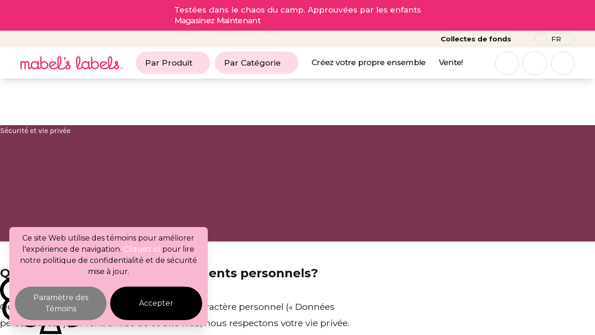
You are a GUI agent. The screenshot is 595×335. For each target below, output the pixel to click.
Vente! (451, 62)
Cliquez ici (141, 249)
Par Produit (173, 62)
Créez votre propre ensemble (368, 62)
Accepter (156, 303)
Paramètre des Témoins (60, 303)
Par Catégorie (256, 62)
